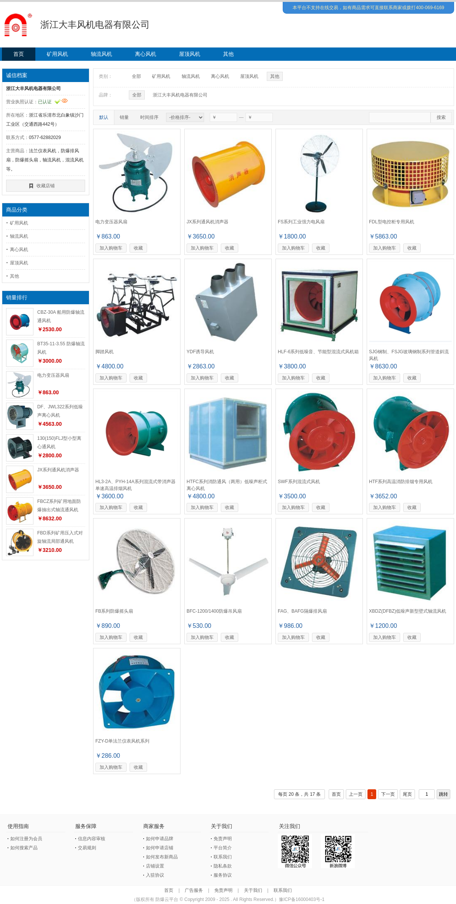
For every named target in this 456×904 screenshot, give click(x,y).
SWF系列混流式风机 (299, 481)
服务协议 (223, 875)
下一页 (388, 794)
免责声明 (223, 838)
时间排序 (149, 117)
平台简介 (223, 847)
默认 (103, 117)
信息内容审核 (91, 838)
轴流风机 (101, 54)
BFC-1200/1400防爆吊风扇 (214, 611)
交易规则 (87, 847)
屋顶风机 (189, 54)
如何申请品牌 (159, 838)
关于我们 (253, 890)
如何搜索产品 (24, 847)
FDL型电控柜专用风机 (391, 221)
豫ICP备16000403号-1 (302, 899)
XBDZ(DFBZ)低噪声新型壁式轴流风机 (407, 611)
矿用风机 (57, 54)
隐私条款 (223, 866)
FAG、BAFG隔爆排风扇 (302, 611)
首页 (18, 54)
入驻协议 (155, 875)
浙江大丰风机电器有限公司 (180, 95)
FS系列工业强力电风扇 (301, 221)
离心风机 (145, 54)
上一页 (356, 794)
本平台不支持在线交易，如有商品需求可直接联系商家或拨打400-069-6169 (368, 7)
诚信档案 (16, 75)
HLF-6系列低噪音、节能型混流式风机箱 (318, 351)
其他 (228, 54)
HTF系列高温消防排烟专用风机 (400, 481)
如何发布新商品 (162, 857)
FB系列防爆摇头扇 (114, 611)
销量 (124, 117)
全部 (136, 76)
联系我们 (223, 857)
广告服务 (194, 890)
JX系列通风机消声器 (58, 470)
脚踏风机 (104, 351)
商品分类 (16, 210)
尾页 (407, 794)
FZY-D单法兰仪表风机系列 (122, 741)
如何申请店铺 (159, 847)
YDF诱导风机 (200, 351)
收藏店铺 (45, 185)
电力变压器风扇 (53, 375)
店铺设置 (155, 866)
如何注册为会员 (26, 838)
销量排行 (16, 297)
